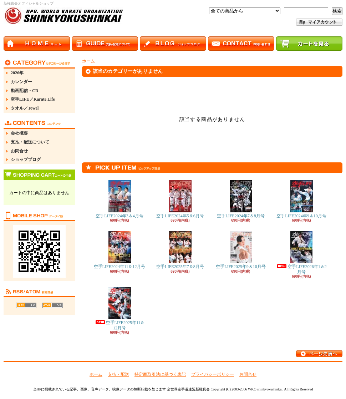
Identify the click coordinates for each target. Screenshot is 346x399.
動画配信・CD (24, 90)
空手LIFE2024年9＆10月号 (301, 199)
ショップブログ (26, 159)
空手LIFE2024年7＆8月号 (240, 199)
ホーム (88, 61)
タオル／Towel (25, 108)
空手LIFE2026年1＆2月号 (301, 252)
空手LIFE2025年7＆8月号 (180, 250)
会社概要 (19, 133)
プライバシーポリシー (212, 374)
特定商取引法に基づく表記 (160, 374)
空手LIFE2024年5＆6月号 (180, 199)
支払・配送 (118, 374)
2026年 (17, 72)
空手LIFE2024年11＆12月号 (120, 250)
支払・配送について (30, 142)
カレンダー (21, 81)
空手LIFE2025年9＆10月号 (240, 250)
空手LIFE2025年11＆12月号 (120, 308)
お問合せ (19, 150)
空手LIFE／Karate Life (33, 99)
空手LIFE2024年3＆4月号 (119, 199)
